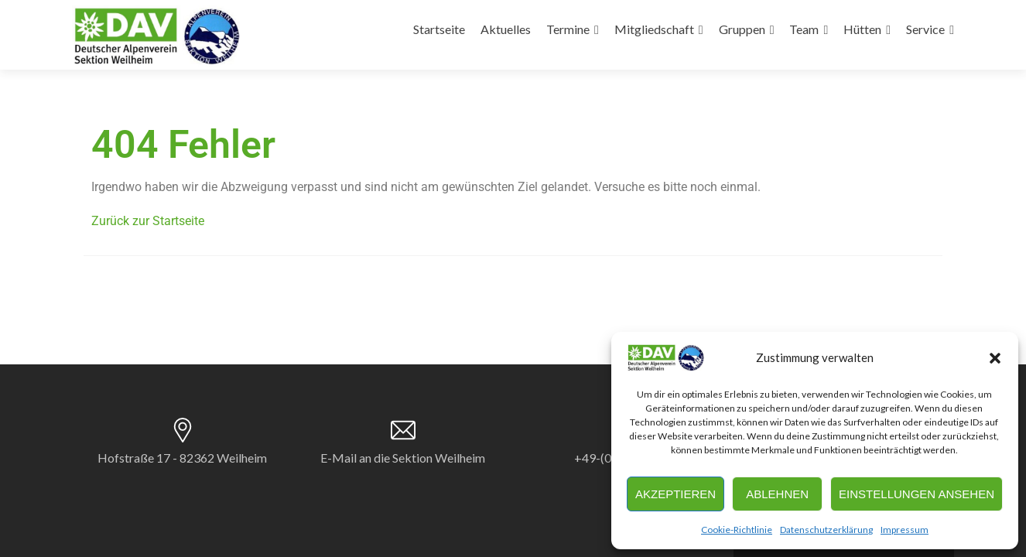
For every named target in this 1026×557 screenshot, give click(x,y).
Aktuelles (506, 29)
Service (925, 29)
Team (804, 29)
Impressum (905, 529)
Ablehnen (777, 494)
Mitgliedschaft (654, 29)
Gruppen (742, 29)
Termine (568, 29)
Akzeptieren (675, 494)
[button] (995, 358)
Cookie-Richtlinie (736, 529)
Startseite (439, 29)
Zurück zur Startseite (147, 221)
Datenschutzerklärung (826, 529)
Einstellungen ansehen (916, 494)
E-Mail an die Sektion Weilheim (402, 457)
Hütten (862, 29)
